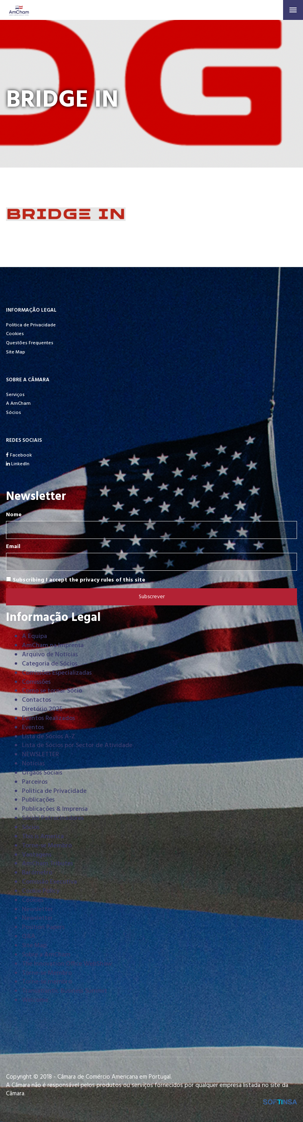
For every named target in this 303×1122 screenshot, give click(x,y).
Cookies (15, 334)
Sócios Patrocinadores (53, 818)
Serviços (15, 395)
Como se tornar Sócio (52, 691)
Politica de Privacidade (31, 325)
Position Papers (43, 927)
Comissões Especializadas (57, 673)
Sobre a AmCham (46, 955)
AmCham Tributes (47, 864)
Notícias (33, 764)
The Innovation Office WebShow (67, 964)
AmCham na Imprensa (53, 645)
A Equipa (34, 636)
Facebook (19, 455)
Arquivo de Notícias (50, 655)
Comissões (36, 682)
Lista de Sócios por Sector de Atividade (77, 745)
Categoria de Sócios (49, 664)
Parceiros (34, 782)
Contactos (36, 700)
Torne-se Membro (47, 846)
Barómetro (37, 873)
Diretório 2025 (42, 709)
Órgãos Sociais (42, 773)
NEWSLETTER (40, 754)
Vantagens (36, 855)
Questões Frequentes (29, 343)
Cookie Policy (40, 891)
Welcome (35, 1000)
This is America (43, 836)
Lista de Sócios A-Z (48, 737)
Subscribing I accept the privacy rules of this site (75, 580)
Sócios (13, 413)
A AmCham (18, 404)
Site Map (15, 352)
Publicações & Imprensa (55, 809)
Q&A (28, 936)
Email (13, 547)
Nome (14, 515)
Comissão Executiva (49, 882)
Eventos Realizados (48, 718)
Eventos (33, 727)
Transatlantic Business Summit (64, 991)
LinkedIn (18, 464)
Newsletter (37, 909)
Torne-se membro (47, 982)
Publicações (38, 800)
